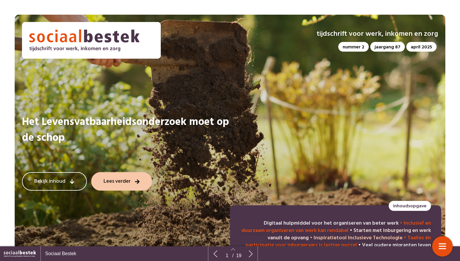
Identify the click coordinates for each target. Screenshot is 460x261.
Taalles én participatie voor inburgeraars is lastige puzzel (338, 242)
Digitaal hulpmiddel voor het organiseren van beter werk (331, 223)
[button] (353, 47)
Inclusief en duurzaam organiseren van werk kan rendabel (336, 227)
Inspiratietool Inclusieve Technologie (358, 238)
